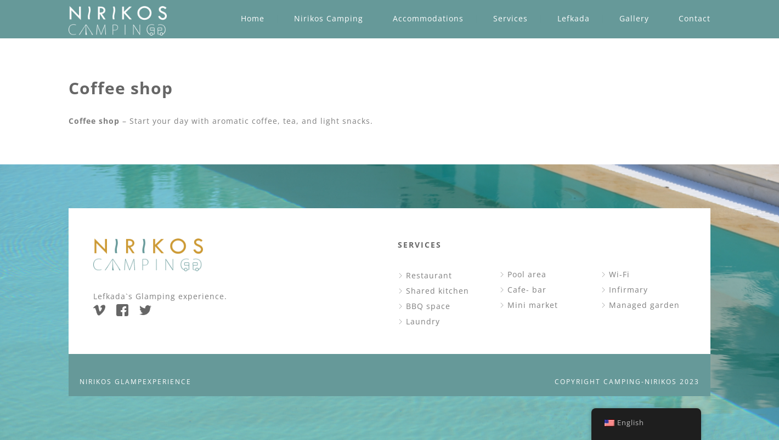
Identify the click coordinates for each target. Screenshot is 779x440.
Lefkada (573, 18)
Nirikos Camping (328, 18)
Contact (694, 18)
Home (252, 18)
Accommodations (428, 18)
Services (510, 18)
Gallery (634, 18)
